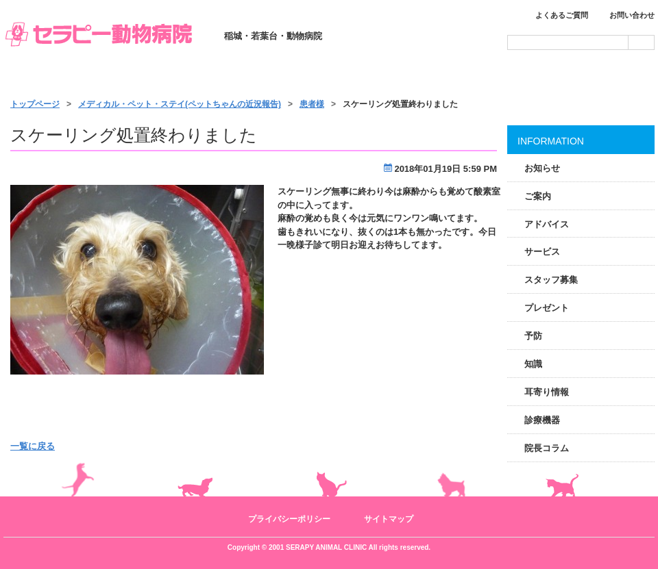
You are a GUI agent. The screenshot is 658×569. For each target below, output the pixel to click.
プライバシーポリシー (289, 519)
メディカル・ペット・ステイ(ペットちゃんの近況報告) (179, 104)
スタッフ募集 (551, 280)
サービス (330, 77)
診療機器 (542, 420)
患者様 (312, 104)
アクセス (591, 77)
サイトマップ (388, 519)
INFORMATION (550, 141)
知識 (533, 364)
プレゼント (546, 308)
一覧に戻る (32, 446)
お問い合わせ (632, 15)
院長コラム (546, 448)
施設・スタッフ (460, 77)
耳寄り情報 (546, 392)
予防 (533, 336)
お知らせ (542, 168)
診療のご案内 (200, 77)
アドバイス (546, 224)
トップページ (68, 77)
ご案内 (537, 196)
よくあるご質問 (561, 15)
